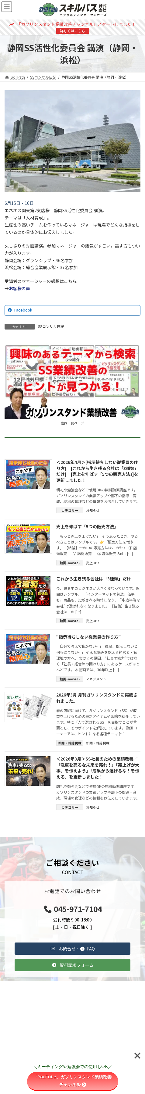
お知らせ (92, 510)
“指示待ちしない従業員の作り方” (88, 637)
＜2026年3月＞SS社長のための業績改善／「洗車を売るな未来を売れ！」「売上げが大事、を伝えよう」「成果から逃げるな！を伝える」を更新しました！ (97, 768)
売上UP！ (93, 562)
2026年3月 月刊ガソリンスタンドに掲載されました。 (96, 698)
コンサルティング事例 (26, 998)
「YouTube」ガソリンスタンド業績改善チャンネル (72, 1080)
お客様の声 (19, 288)
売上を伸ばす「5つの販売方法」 (87, 526)
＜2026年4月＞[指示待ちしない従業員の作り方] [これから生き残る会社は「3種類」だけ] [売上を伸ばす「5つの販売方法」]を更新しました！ (97, 471)
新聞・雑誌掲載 (97, 742)
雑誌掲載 (15, 1009)
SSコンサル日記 (51, 326)
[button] (72, 949)
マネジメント (96, 678)
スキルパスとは (20, 1021)
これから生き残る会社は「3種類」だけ (93, 579)
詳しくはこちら (72, 30)
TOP (11, 986)
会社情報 (15, 1032)
